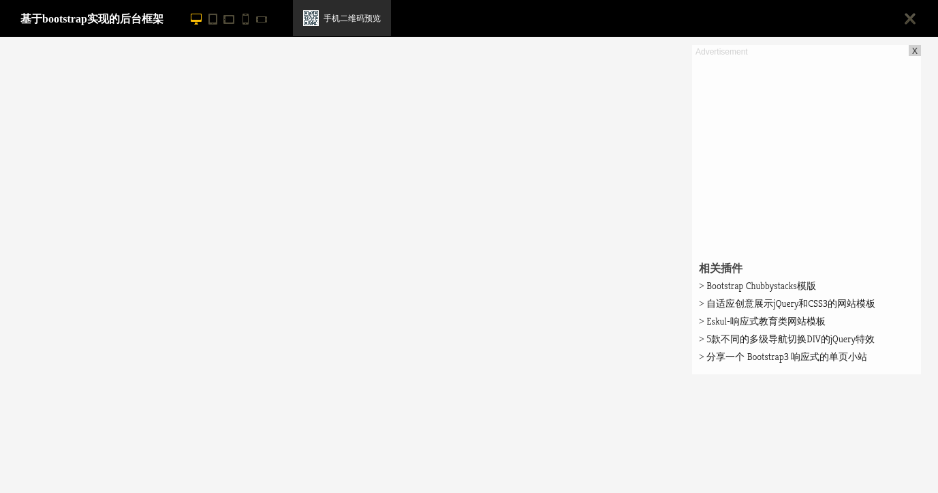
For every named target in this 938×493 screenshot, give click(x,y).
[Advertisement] (806, 154)
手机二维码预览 (352, 18)
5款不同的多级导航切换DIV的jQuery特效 (787, 339)
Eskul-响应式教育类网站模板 (762, 321)
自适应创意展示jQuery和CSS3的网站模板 (787, 303)
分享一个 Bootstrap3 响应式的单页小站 (783, 356)
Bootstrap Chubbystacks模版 (757, 286)
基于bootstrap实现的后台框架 (91, 19)
